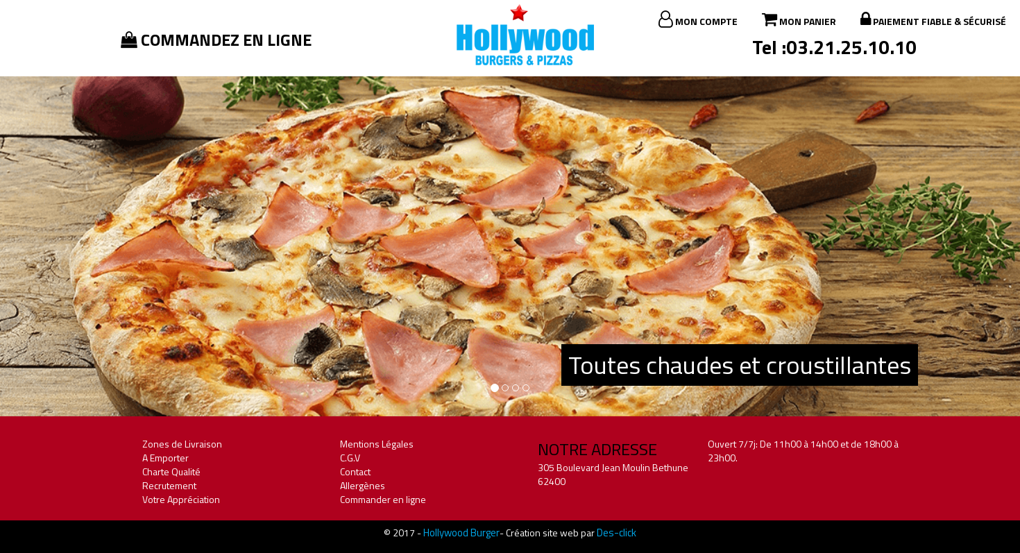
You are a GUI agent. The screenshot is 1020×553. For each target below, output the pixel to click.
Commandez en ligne (216, 39)
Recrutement (169, 485)
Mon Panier (799, 19)
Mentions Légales (377, 443)
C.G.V (350, 457)
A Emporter (165, 457)
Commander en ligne (383, 499)
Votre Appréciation (181, 499)
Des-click (616, 533)
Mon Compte (698, 19)
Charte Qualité (171, 471)
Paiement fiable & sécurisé (933, 19)
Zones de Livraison (182, 443)
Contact (355, 471)
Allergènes (362, 485)
